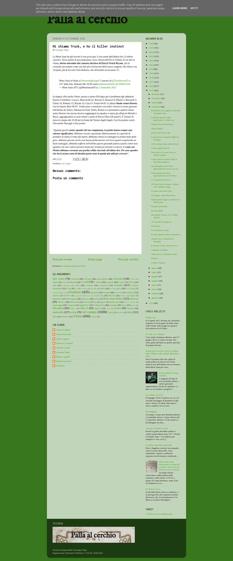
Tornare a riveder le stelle (157, 428)
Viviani (94, 316)
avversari (117, 278)
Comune (89, 285)
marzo (155, 289)
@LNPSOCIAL (123, 84)
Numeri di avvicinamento (162, 124)
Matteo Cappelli (63, 357)
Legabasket (79, 296)
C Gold (85, 282)
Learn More (179, 8)
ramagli (113, 305)
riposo (133, 305)
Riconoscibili (157, 210)
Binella (73, 282)
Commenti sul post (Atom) (73, 266)
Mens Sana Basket (113, 298)
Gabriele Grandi (63, 348)
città (54, 285)
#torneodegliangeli (90, 80)
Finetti (128, 288)
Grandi (107, 292)
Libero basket (91, 296)
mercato (134, 298)
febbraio (155, 293)
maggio (155, 281)
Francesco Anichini (64, 343)
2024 (151, 52)
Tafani (110, 312)
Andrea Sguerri (62, 339)
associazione (102, 279)
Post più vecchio (128, 259)
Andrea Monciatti (63, 334)
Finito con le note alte (160, 133)
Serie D (84, 308)
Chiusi (131, 282)
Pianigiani (71, 305)
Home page (95, 259)
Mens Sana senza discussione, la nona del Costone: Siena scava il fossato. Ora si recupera (169, 466)
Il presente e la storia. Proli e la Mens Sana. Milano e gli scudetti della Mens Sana (162, 353)
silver (108, 308)
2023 (151, 56)
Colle (77, 285)
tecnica (120, 312)
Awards (133, 279)
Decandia (93, 288)
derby (102, 288)
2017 (151, 82)
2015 (151, 90)
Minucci (61, 302)
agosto (155, 268)
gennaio (155, 298)
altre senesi (59, 278)
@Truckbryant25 (120, 80)
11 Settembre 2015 (107, 87)
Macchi (111, 295)
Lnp (101, 295)
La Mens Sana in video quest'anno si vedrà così (162, 118)
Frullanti (75, 292)
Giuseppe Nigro (63, 352)
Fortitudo (56, 293)
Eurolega (113, 288)
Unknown (60, 365)
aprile (154, 285)
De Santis (84, 288)
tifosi (129, 312)
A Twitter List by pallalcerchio (159, 514)
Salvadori (58, 308)
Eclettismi (155, 226)
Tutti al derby (157, 128)
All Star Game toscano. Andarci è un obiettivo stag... (165, 185)
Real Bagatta (151, 411)
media (96, 299)
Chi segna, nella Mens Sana (163, 195)
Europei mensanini (159, 206)
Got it (194, 8)
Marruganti (72, 299)
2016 (151, 86)
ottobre (155, 102)
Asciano (87, 279)
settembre (156, 107)
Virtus (77, 316)
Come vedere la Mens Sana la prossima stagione (164, 160)
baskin (64, 282)
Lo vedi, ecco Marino (155, 334)
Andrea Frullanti (63, 330)
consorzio (103, 285)
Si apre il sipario (158, 263)
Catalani (121, 282)
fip (134, 288)
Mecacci (85, 299)
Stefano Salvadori (63, 361)
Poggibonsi (84, 305)
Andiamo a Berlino (159, 250)
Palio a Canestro (130, 302)
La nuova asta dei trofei (161, 191)
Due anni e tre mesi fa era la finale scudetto (163, 153)
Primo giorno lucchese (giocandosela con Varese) (163, 174)
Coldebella (66, 285)
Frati (64, 293)
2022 (151, 60)
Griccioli (118, 292)
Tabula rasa (151, 317)
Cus (76, 288)
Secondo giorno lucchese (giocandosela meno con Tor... (165, 167)
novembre (156, 98)
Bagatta (56, 282)
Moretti (86, 302)
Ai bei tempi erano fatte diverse (165, 144)
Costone (118, 285)
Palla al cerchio (87, 20)
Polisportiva (99, 305)
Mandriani (57, 299)
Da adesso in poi (153, 489)
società (117, 308)
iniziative (67, 295)
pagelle (103, 302)
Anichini (75, 279)
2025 (151, 48)
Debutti (154, 258)
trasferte (65, 316)
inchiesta (130, 292)
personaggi (57, 305)
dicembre (156, 94)
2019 (151, 73)
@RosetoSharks (107, 84)
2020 (151, 69)
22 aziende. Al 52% (154, 395)
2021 (151, 65)
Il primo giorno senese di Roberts (165, 234)
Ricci (124, 305)
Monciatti (74, 302)
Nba (94, 302)
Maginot (123, 296)
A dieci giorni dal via (160, 148)
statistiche (58, 312)
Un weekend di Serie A (161, 180)
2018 (151, 77)
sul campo (66, 163)
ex (120, 288)
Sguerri (97, 308)
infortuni (56, 295)
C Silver (97, 282)
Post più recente (62, 259)
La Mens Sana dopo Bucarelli (159, 445)
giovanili (94, 292)
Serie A (73, 308)
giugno (155, 276)
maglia (132, 295)
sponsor (130, 308)
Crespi (69, 288)
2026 (151, 43)
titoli (55, 316)
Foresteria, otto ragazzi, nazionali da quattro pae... (165, 111)
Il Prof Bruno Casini (160, 230)
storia (73, 312)
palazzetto (114, 302)
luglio (154, 272)
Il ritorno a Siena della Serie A (164, 245)
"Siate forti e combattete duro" (164, 254)
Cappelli (110, 282)
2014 (151, 303)
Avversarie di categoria (161, 222)
